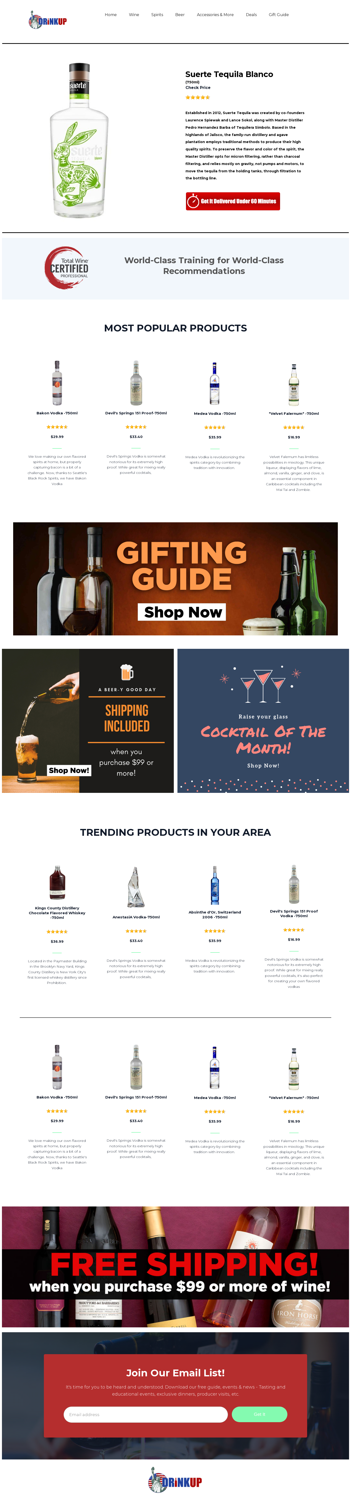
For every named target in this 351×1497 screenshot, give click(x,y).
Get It (259, 1414)
